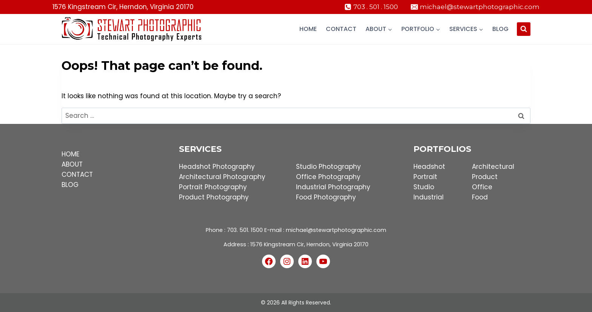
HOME (70, 154)
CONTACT (77, 174)
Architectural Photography (222, 176)
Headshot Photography (217, 166)
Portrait (425, 176)
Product (485, 176)
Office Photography (328, 176)
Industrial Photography (333, 187)
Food (480, 197)
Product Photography (214, 197)
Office (482, 187)
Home (308, 29)
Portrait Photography (213, 187)
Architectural (493, 166)
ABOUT (72, 164)
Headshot (429, 166)
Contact (341, 29)
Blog (500, 29)
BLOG (70, 184)
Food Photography (326, 197)
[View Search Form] (523, 29)
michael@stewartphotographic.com (336, 230)
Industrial (428, 197)
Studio (423, 187)
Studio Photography (328, 166)
